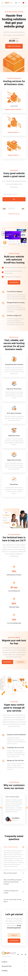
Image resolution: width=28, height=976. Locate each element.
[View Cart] (16, 2)
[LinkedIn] (25, 954)
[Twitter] (22, 954)
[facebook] (18, 954)
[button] (27, 808)
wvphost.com (14, 820)
